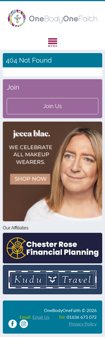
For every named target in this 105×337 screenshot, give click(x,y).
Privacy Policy (83, 323)
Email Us (41, 317)
